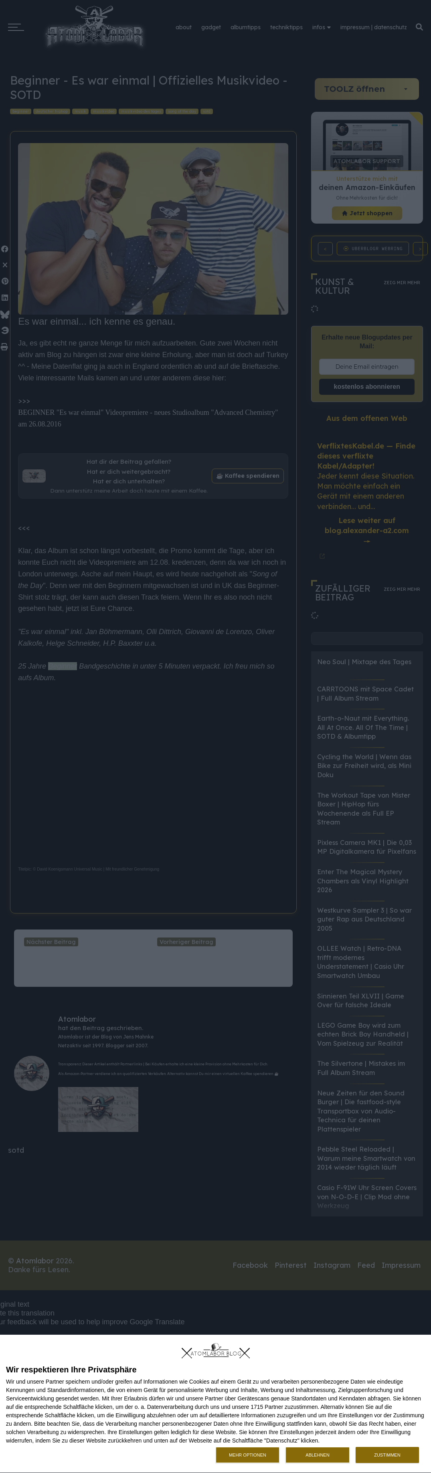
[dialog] (215, 1404)
